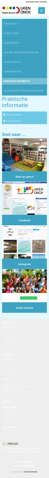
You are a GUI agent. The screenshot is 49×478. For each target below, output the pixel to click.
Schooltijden (11, 33)
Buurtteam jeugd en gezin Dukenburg (16, 391)
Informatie (8, 354)
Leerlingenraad (8, 337)
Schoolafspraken (13, 114)
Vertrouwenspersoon (10, 342)
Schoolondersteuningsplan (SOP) (15, 384)
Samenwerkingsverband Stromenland (16, 396)
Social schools (12, 61)
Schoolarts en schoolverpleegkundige (16, 393)
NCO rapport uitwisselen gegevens (24, 90)
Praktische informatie (17, 81)
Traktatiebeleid (12, 120)
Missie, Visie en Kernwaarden (13, 327)
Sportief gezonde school (12, 344)
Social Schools (30, 471)
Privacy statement (24, 461)
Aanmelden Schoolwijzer (12, 339)
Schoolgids (10, 23)
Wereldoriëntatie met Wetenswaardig (16, 430)
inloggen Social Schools (36, 2)
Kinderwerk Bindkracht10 (12, 410)
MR (4, 332)
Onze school (9, 322)
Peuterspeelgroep (9, 419)
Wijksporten (7, 422)
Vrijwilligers (7, 349)
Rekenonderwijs (8, 437)
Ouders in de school (10, 334)
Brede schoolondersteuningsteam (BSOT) (18, 386)
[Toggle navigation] (41, 10)
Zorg (5, 379)
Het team (6, 330)
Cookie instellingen (24, 465)
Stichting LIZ (7, 415)
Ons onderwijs (10, 427)
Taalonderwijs (8, 435)
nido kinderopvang (10, 412)
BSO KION (6, 417)
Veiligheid (6, 346)
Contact (7, 401)
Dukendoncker (12, 71)
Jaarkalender (11, 42)
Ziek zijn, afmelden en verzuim (21, 52)
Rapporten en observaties (12, 389)
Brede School (9, 407)
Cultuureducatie (8, 432)
